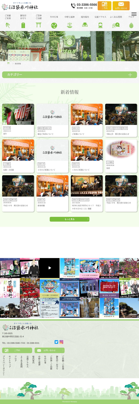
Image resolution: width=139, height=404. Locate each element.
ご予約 (17, 350)
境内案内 (33, 360)
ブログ (16, 359)
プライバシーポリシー (4, 366)
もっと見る (70, 219)
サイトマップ (10, 362)
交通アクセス (27, 362)
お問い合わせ (50, 350)
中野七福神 (39, 361)
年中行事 (45, 360)
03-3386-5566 (13, 343)
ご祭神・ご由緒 (51, 363)
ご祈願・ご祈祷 (63, 363)
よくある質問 (21, 362)
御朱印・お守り (57, 363)
